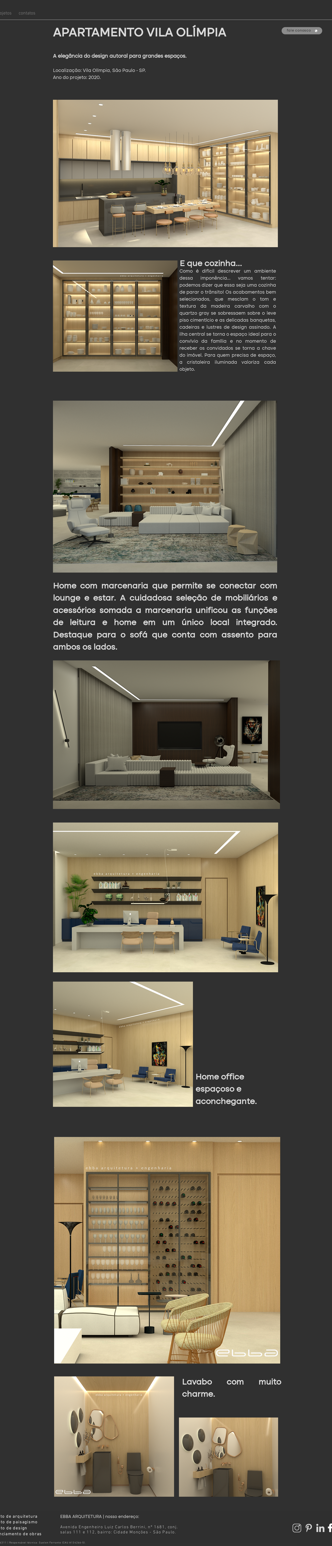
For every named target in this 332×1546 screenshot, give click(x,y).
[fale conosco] (302, 30)
